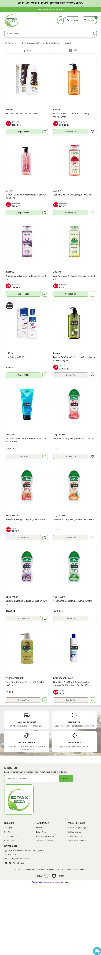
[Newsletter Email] (38, 779)
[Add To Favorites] (45, 131)
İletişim (39, 828)
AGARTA (57, 191)
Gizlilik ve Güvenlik (74, 833)
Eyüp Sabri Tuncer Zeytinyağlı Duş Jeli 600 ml (25, 684)
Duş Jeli (67, 43)
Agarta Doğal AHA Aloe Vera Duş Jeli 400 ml (71, 278)
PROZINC (10, 109)
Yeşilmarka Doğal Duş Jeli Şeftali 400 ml (73, 520)
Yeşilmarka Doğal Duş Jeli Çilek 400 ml (25, 520)
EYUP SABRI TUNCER (16, 679)
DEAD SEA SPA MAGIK (63, 679)
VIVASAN (10, 435)
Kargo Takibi (9, 841)
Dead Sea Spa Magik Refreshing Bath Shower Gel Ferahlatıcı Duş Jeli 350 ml (72, 684)
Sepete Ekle (23, 131)
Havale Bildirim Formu (45, 837)
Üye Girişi (8, 833)
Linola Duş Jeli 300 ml (16, 357)
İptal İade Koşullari (74, 837)
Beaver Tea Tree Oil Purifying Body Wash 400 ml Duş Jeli (74, 359)
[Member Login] (71, 20)
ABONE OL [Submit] (65, 779)
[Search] (50, 33)
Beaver (56, 109)
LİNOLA (9, 353)
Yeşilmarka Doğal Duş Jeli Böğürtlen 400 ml (26, 603)
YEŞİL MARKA (59, 435)
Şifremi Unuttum (11, 837)
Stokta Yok (70, 375)
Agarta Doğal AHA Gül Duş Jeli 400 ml (72, 194)
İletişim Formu (41, 833)
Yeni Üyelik (8, 828)
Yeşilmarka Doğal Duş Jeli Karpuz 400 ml (73, 438)
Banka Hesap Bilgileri (44, 841)
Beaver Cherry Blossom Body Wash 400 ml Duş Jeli (26, 196)
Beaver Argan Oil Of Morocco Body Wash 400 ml (71, 115)
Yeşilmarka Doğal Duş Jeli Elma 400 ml (72, 601)
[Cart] (89, 20)
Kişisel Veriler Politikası (76, 841)
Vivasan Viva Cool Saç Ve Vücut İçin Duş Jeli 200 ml (26, 440)
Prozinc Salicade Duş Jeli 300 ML (22, 113)
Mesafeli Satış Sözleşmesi (78, 828)
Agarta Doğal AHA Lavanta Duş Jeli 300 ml (26, 278)
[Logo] (11, 20)
